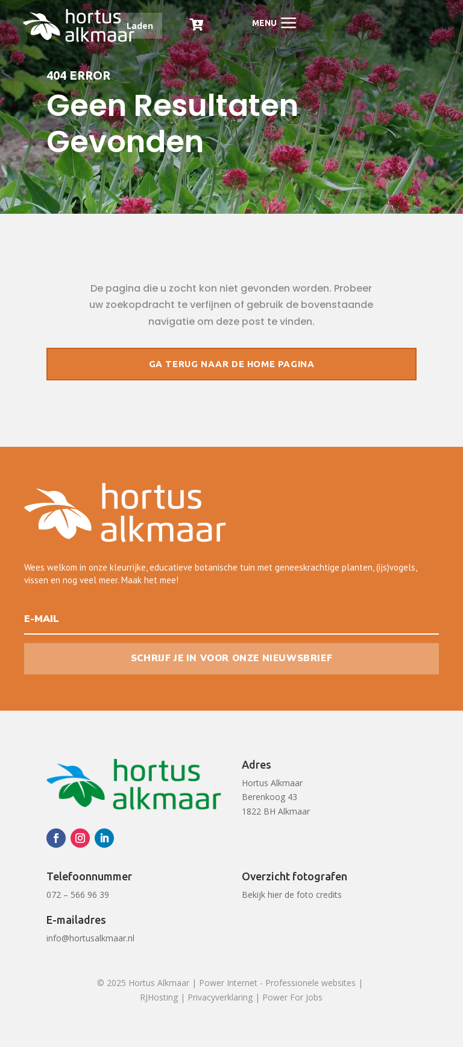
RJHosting (159, 997)
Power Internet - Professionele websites (277, 982)
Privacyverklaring (220, 997)
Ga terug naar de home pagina (232, 364)
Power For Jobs (292, 997)
